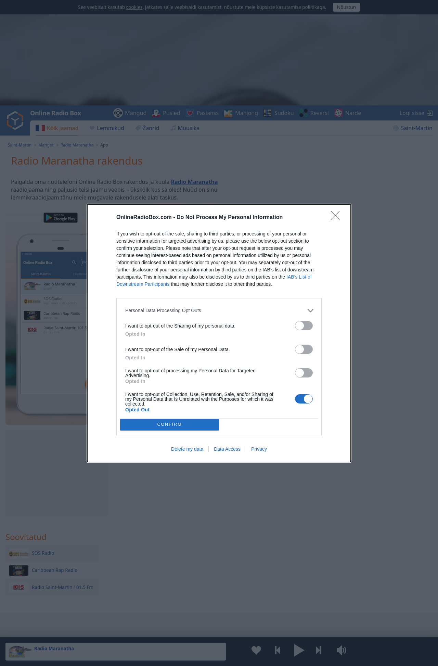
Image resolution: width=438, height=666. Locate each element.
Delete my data (187, 449)
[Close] (337, 217)
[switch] (304, 325)
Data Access (227, 449)
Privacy (259, 449)
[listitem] (219, 310)
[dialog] (219, 333)
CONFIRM (169, 424)
